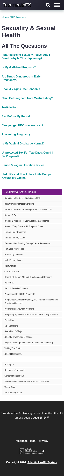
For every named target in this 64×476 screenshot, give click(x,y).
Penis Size (9, 283)
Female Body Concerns (15, 232)
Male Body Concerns (13, 254)
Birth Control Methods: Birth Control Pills (22, 198)
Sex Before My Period (16, 116)
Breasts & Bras (11, 215)
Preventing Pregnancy (16, 134)
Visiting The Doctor (13, 348)
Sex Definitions (11, 326)
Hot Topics (9, 364)
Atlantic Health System (42, 462)
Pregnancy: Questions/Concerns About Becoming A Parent (31, 314)
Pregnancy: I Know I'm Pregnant (19, 309)
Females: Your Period (14, 249)
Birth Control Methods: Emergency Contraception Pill (28, 209)
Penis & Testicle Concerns (16, 288)
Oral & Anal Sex (11, 271)
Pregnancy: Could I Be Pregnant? (19, 294)
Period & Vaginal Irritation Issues (23, 165)
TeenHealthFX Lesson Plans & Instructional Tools (26, 381)
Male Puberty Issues (13, 260)
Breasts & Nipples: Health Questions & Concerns (26, 221)
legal (33, 440)
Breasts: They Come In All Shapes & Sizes (23, 226)
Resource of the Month (14, 370)
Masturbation (10, 266)
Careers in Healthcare (14, 376)
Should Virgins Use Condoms (21, 89)
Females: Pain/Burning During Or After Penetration (27, 243)
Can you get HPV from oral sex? (22, 125)
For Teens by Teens (13, 392)
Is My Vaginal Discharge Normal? (23, 143)
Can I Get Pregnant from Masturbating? (27, 98)
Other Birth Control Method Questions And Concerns (28, 277)
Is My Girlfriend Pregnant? (19, 67)
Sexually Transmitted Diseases (18, 337)
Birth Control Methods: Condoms (19, 204)
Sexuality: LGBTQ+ (13, 331)
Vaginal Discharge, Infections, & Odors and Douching (28, 342)
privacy (43, 440)
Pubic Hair (9, 320)
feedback (21, 440)
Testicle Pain (10, 107)
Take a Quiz (9, 387)
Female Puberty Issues (14, 238)
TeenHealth (17, 4)
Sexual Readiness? (13, 354)
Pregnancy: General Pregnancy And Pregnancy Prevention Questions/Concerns (31, 302)
